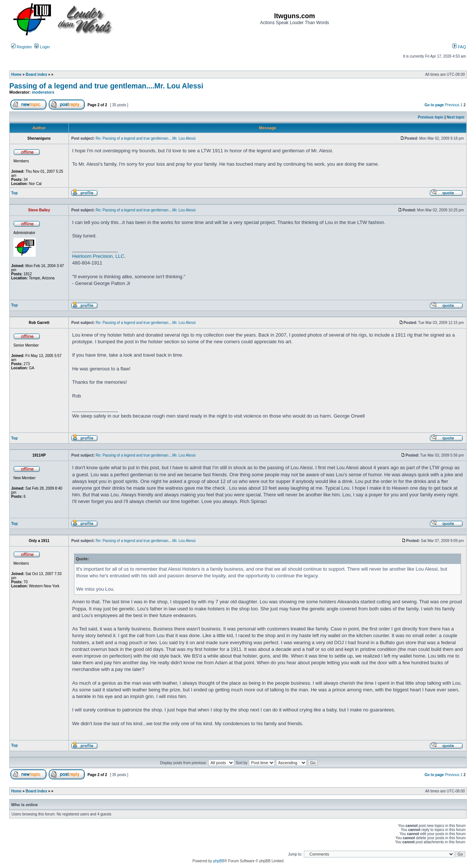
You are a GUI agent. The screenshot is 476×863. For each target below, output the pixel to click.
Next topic (455, 117)
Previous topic (431, 117)
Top (14, 193)
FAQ (459, 47)
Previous (452, 105)
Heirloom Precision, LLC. (99, 256)
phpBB (218, 861)
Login (42, 47)
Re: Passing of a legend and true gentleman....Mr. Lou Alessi (146, 138)
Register (21, 47)
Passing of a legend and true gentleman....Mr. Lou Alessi (106, 86)
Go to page (434, 105)
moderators (43, 92)
